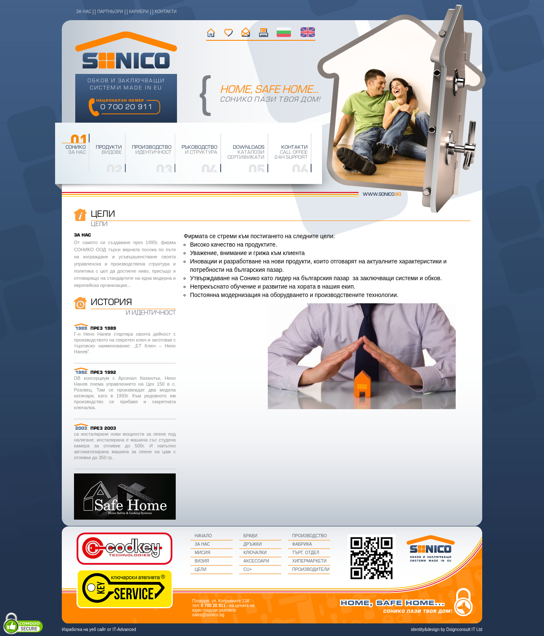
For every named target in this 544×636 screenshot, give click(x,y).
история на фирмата (228, 32)
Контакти (294, 147)
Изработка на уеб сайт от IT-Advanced (99, 629)
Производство (309, 536)
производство (152, 147)
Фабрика (302, 544)
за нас (83, 11)
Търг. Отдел (305, 552)
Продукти (109, 147)
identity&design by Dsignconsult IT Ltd (446, 629)
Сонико (76, 147)
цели (200, 569)
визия (202, 561)
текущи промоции (264, 32)
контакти (166, 11)
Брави (250, 536)
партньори (110, 11)
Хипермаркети (309, 561)
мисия (202, 552)
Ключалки (255, 552)
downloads (248, 147)
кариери (139, 11)
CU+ (247, 569)
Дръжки (252, 544)
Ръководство (199, 147)
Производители (311, 569)
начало (211, 32)
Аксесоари (256, 561)
